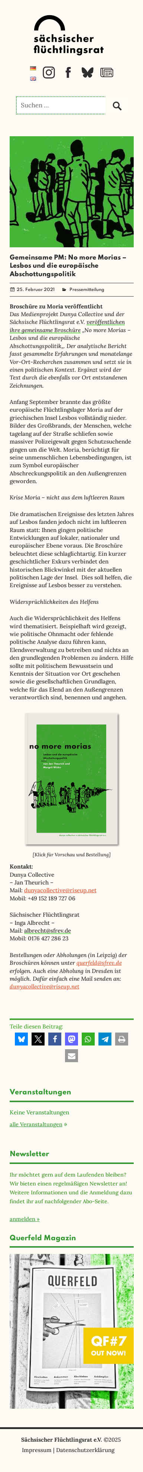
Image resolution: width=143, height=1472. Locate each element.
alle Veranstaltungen (36, 1124)
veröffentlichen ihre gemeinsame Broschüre (67, 325)
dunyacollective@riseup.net (60, 890)
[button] (21, 1039)
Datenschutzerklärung (85, 1449)
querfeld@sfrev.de (99, 962)
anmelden (22, 1218)
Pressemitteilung (86, 290)
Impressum (37, 1449)
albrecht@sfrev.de (47, 930)
